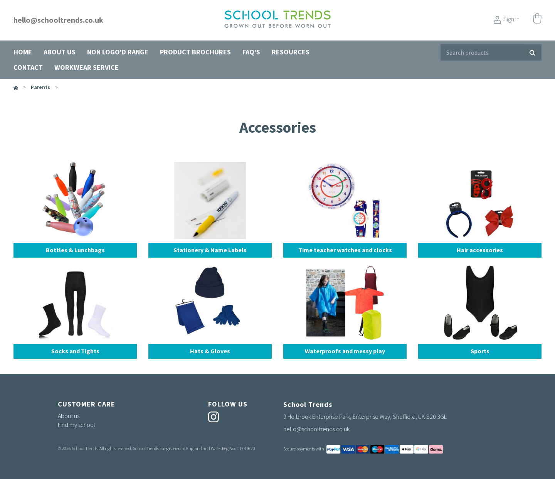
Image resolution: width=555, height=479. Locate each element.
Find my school (76, 424)
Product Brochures (195, 51)
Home (22, 51)
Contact (28, 67)
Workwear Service (86, 67)
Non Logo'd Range (117, 51)
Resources (290, 51)
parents (40, 87)
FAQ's (251, 51)
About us (60, 51)
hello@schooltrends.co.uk (58, 20)
